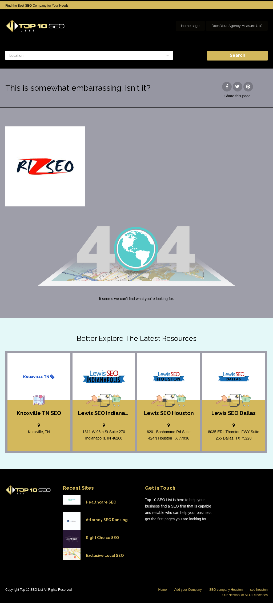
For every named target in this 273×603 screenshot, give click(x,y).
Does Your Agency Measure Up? (236, 26)
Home (162, 590)
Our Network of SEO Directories (245, 595)
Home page (190, 26)
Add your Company (188, 590)
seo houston (259, 590)
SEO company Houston (226, 590)
